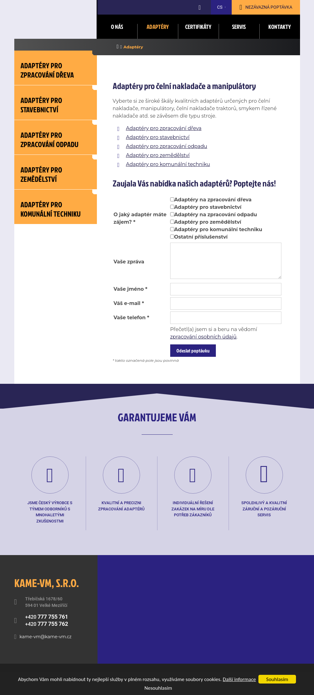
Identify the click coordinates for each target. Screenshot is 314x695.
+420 (46, 616)
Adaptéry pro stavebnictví (158, 137)
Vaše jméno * (131, 289)
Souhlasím (277, 679)
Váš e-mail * (129, 303)
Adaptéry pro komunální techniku (168, 164)
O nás (117, 26)
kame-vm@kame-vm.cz (45, 636)
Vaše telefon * (131, 318)
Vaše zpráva (129, 262)
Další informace (239, 679)
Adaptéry (158, 26)
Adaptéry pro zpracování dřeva (164, 128)
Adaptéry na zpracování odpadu (215, 214)
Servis (239, 26)
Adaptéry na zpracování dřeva (213, 200)
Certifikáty (198, 26)
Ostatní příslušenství (201, 237)
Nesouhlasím (158, 688)
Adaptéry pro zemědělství (158, 155)
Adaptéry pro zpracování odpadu (166, 146)
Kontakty (279, 26)
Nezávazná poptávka (268, 7)
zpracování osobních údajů (203, 337)
